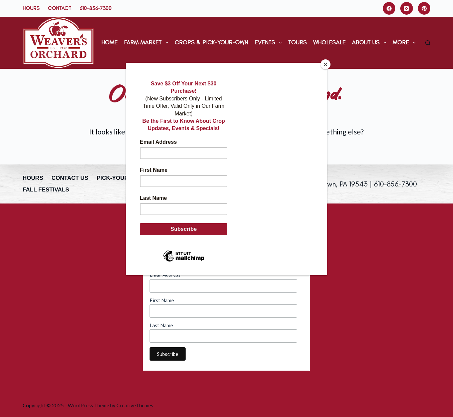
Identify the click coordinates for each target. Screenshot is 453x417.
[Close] (325, 64)
